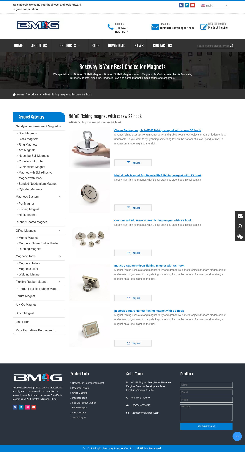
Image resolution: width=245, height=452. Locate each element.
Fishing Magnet (29, 209)
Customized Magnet (32, 166)
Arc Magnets (27, 150)
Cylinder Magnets (30, 189)
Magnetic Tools (26, 256)
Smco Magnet (25, 313)
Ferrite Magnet (25, 296)
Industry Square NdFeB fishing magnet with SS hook (149, 265)
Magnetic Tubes (29, 263)
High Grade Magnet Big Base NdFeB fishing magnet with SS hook (158, 175)
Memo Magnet (28, 237)
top (237, 436)
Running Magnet (30, 249)
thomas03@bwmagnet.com (177, 28)
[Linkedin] (187, 5)
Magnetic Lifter (28, 268)
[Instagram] (27, 407)
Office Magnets (26, 230)
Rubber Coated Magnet (31, 222)
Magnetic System (27, 196)
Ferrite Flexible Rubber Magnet (39, 288)
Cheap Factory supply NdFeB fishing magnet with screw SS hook (157, 130)
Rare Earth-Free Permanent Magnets (40, 330)
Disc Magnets (28, 133)
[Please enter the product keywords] (213, 46)
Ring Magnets (28, 144)
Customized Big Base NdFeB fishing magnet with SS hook (153, 220)
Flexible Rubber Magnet (32, 281)
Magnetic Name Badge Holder (39, 243)
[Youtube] (192, 5)
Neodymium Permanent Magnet (37, 126)
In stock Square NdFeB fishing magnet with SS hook (149, 310)
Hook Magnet (28, 214)
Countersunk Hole (31, 161)
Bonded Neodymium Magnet (38, 183)
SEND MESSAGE (206, 426)
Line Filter (22, 321)
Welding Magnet (29, 274)
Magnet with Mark (30, 178)
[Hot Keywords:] (231, 46)
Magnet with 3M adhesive (36, 172)
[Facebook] (181, 5)
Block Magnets (28, 139)
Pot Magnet (26, 203)
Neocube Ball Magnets (34, 155)
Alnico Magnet (79, 412)
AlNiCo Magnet (26, 304)
